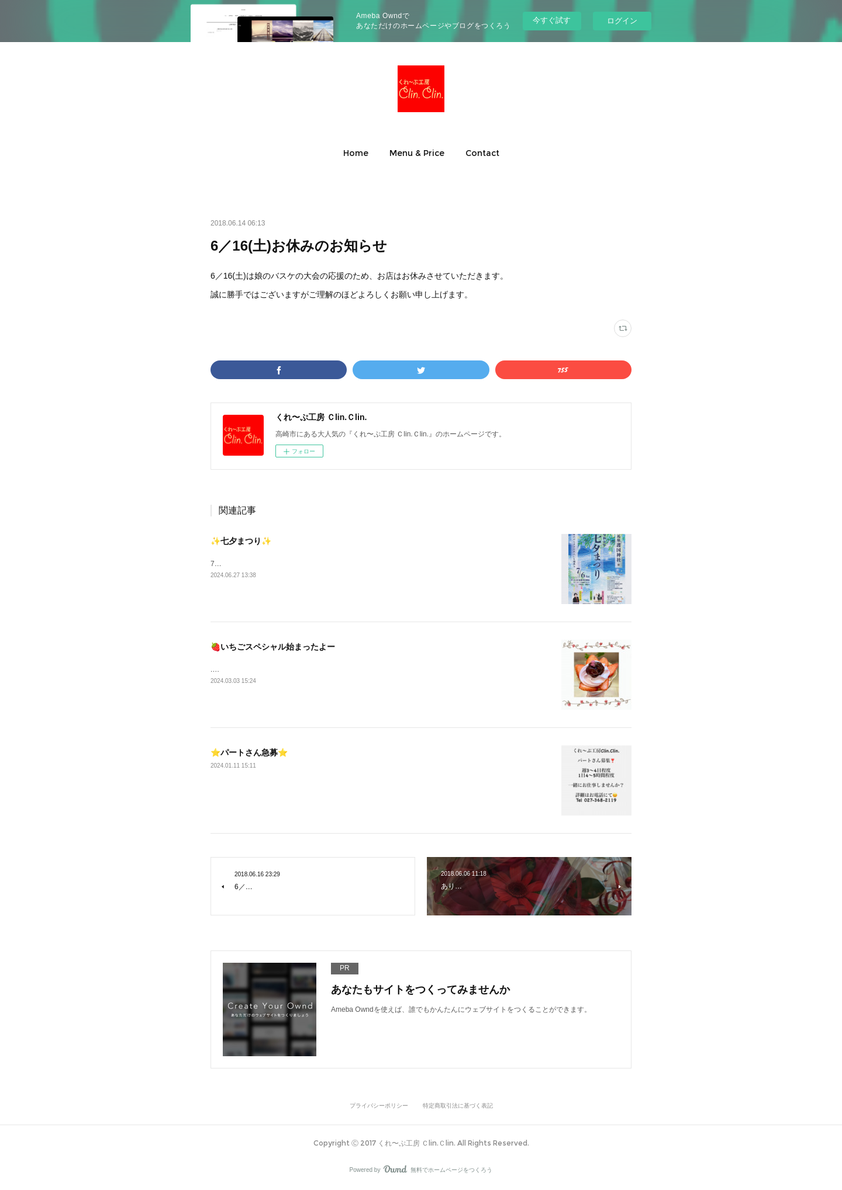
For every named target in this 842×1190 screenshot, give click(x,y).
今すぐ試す (552, 20)
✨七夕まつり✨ (240, 541)
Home (355, 153)
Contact (482, 153)
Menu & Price (416, 153)
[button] (355, 153)
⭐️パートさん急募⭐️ (249, 752)
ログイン (622, 20)
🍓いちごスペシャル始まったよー (272, 646)
